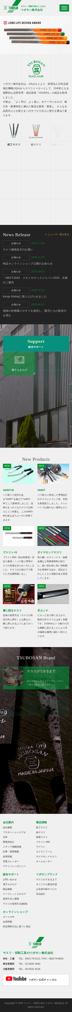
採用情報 (7, 856)
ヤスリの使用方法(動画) (15, 903)
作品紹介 (40, 894)
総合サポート (11, 874)
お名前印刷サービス (46, 889)
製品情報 (41, 822)
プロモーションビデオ (14, 832)
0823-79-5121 (32, 958)
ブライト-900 (43, 842)
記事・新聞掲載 (11, 851)
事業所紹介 (8, 842)
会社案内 (8, 822)
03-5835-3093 (32, 964)
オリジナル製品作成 (46, 884)
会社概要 (7, 827)
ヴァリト (40, 846)
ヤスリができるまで (46, 879)
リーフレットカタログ (14, 894)
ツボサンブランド (47, 874)
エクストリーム (44, 851)
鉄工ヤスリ (42, 827)
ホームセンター (44, 861)
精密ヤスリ (42, 837)
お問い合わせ (10, 879)
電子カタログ (10, 884)
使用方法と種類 (11, 898)
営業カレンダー (11, 861)
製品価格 (7, 889)
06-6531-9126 (32, 969)
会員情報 (7, 921)
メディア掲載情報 (12, 846)
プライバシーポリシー (14, 866)
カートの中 (8, 917)
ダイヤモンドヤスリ (46, 856)
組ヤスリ (40, 832)
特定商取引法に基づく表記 (17, 926)
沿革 (5, 837)
